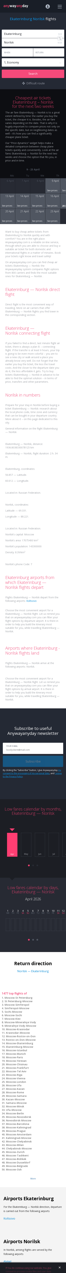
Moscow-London (16, 1082)
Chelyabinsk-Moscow (19, 1148)
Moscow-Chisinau (16, 1064)
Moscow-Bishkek (16, 1159)
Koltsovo (31, 600)
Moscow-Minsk (15, 1106)
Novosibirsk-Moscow (18, 1120)
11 (58, 910)
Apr (12, 854)
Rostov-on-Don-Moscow (21, 1039)
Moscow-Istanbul (16, 1050)
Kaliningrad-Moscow (18, 1138)
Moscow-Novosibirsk (18, 1117)
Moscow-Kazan (15, 1089)
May (26, 854)
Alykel (7, 1261)
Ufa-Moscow (13, 1110)
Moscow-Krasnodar (18, 1029)
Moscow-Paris (14, 1057)
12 (63, 910)
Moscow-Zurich (15, 1152)
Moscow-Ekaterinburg (19, 1043)
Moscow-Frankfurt (17, 1067)
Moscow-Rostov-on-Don (21, 1036)
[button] (29, 865)
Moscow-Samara (16, 1096)
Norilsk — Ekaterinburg (33, 971)
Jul (54, 854)
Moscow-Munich (16, 1053)
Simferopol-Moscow (17, 1008)
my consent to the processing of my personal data (32, 772)
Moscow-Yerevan (16, 1060)
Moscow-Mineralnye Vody (20, 1022)
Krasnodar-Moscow (18, 1032)
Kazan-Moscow (15, 1099)
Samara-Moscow (16, 1103)
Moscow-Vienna (15, 1078)
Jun (39, 854)
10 (53, 910)
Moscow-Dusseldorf (18, 1162)
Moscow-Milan (15, 1145)
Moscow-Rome (15, 1092)
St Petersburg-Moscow (18, 1001)
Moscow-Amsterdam (19, 1134)
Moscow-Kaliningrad (18, 1127)
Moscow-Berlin (15, 1113)
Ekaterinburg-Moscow (19, 1046)
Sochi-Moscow (13, 1011)
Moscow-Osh (14, 1169)
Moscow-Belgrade (17, 1166)
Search (33, 74)
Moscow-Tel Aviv (16, 1071)
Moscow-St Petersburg (18, 997)
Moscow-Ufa (13, 1085)
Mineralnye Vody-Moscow (20, 1025)
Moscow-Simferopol (17, 1004)
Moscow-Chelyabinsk (19, 1141)
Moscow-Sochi (13, 1015)
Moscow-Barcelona (17, 1124)
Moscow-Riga (14, 1074)
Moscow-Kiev (12, 1018)
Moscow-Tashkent (17, 1155)
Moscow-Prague (16, 1131)
